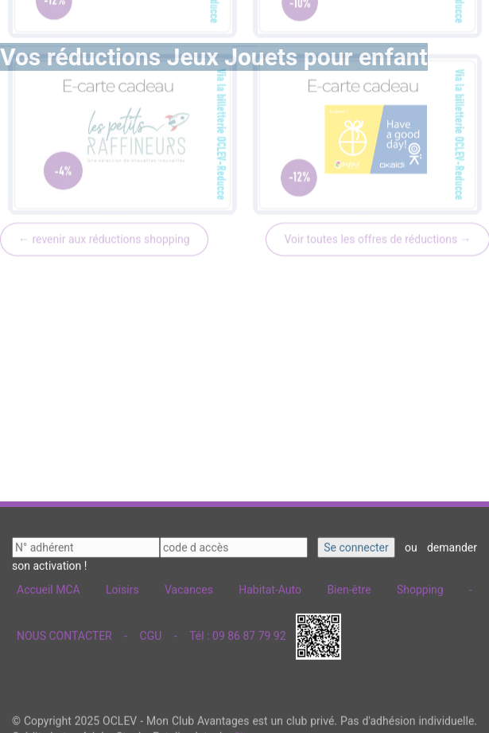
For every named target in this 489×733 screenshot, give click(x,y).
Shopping (420, 586)
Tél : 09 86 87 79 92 (237, 632)
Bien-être (349, 586)
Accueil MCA (48, 586)
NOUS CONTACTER (64, 632)
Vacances (189, 586)
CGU (151, 632)
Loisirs (122, 586)
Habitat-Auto (270, 586)
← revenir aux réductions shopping (104, 152)
